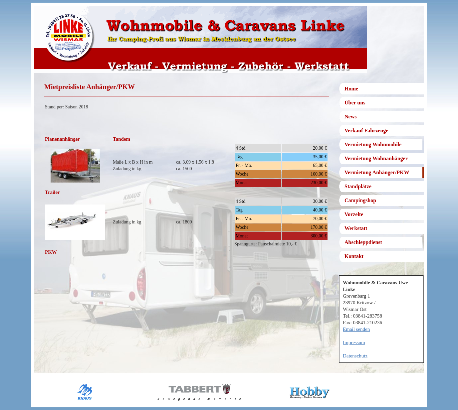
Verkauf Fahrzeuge (366, 130)
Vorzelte (353, 214)
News (350, 116)
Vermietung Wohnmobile (372, 144)
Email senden (356, 329)
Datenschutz (355, 355)
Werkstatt (355, 228)
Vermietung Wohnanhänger (376, 158)
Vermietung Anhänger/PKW (376, 172)
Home (351, 88)
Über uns (354, 102)
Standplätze (357, 186)
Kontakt (353, 256)
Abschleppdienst (363, 242)
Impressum (354, 342)
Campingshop (360, 200)
